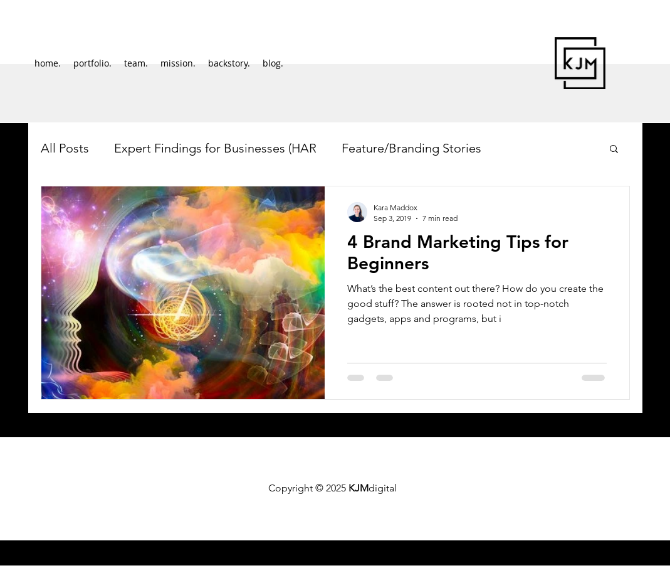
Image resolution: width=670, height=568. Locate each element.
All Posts (65, 148)
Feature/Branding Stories (411, 148)
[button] (614, 149)
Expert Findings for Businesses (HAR (215, 148)
